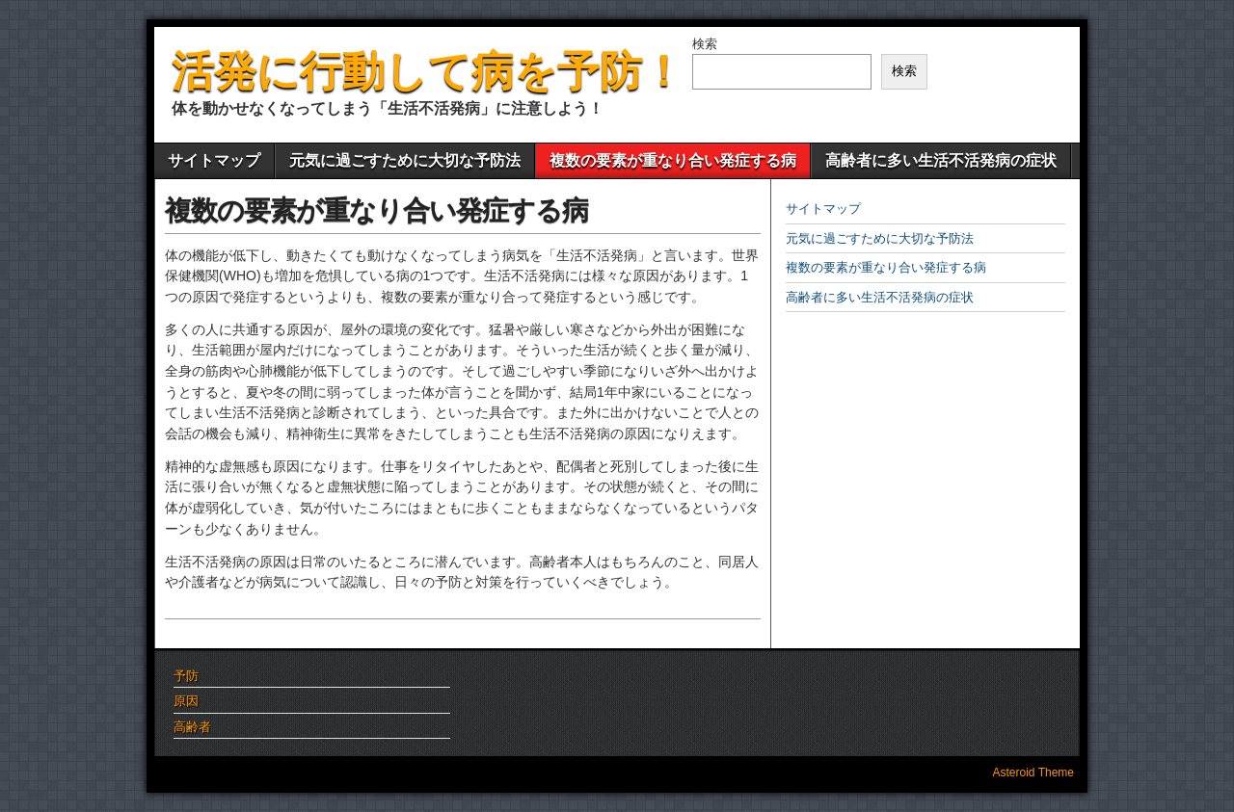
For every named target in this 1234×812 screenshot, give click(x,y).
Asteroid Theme (1034, 772)
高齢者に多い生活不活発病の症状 (941, 160)
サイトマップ (214, 160)
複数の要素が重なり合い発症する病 (673, 160)
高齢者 (192, 727)
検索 (704, 44)
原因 (186, 701)
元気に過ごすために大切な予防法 (405, 160)
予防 (186, 675)
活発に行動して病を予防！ (428, 70)
